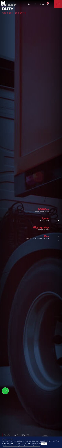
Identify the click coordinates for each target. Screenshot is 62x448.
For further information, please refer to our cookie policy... (21, 446)
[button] (58, 220)
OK (44, 443)
